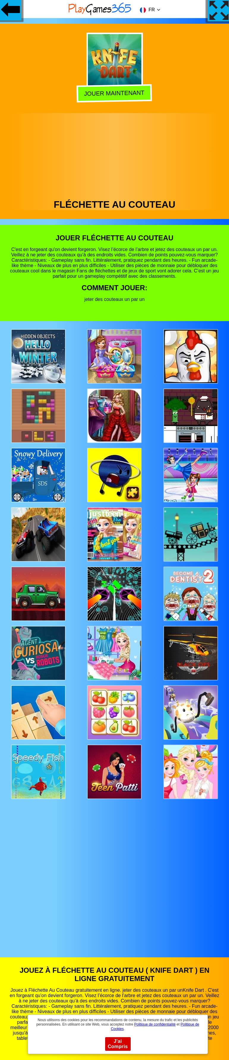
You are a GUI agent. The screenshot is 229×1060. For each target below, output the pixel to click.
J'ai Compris (118, 1044)
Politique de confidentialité (155, 1024)
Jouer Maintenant (115, 93)
